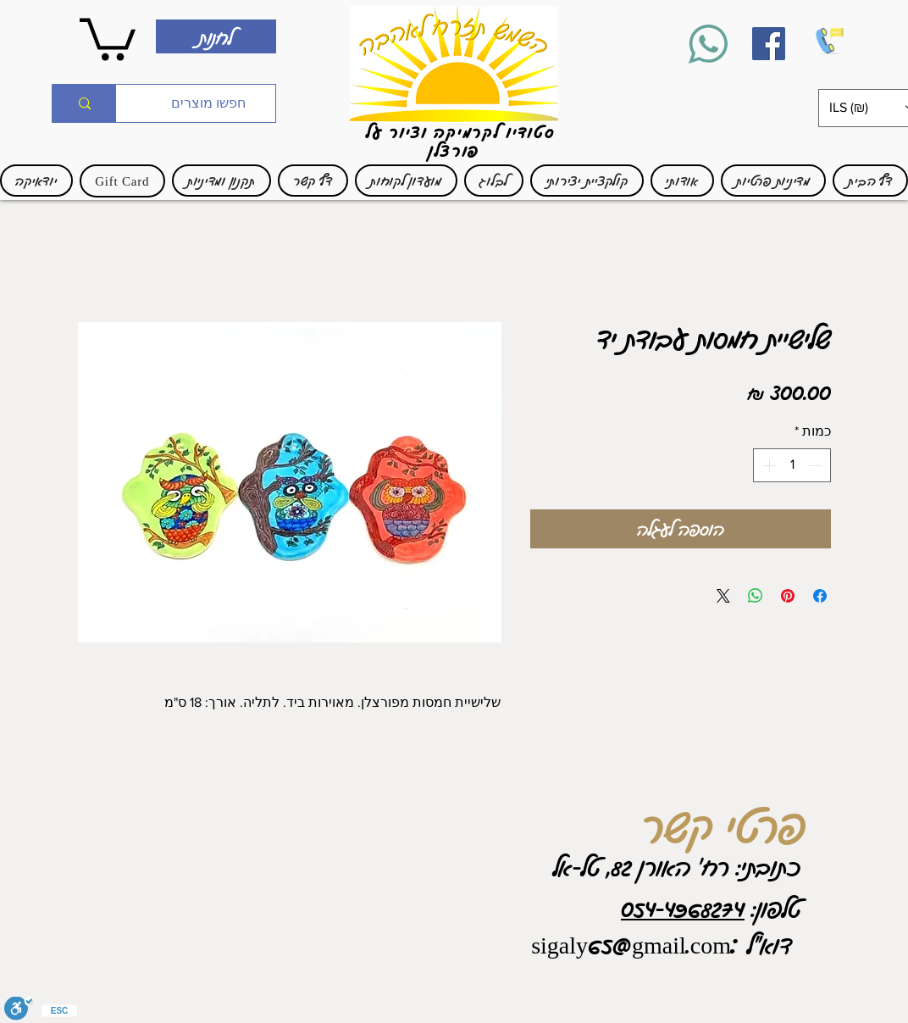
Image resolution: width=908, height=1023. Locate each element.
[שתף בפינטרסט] (788, 596)
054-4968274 (683, 907)
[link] (108, 37)
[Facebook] (768, 43)
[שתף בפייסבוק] (820, 596)
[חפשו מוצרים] (208, 103)
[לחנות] (216, 36)
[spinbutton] (792, 465)
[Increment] (767, 465)
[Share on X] (723, 596)
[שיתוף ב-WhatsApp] (755, 596)
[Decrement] (816, 465)
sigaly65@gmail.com (631, 944)
